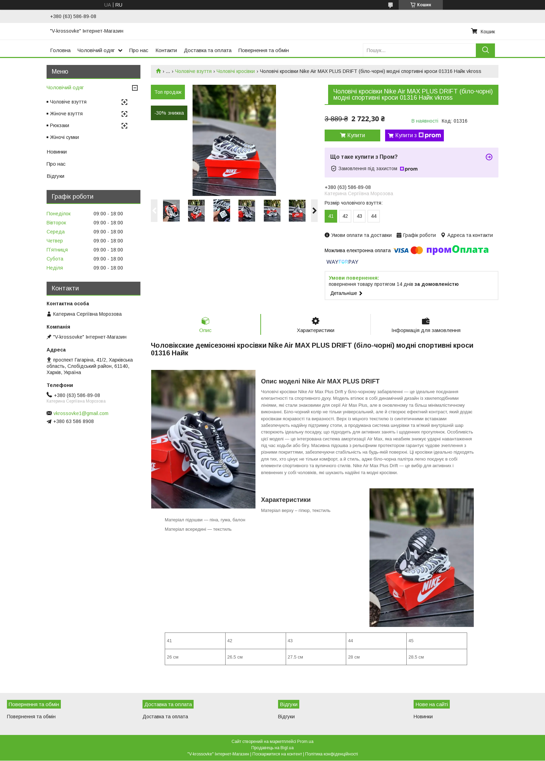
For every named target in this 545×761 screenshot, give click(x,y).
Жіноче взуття (66, 113)
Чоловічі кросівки (236, 71)
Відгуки (55, 176)
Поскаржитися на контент (277, 754)
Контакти (166, 50)
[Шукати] (485, 50)
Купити (356, 135)
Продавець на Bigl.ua (272, 748)
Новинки (57, 152)
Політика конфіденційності (331, 754)
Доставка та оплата (207, 50)
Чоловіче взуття (193, 71)
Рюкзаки (59, 125)
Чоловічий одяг (96, 50)
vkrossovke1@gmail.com (81, 413)
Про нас (138, 50)
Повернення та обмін (263, 50)
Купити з (418, 135)
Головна (60, 50)
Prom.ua (305, 741)
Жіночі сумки (64, 137)
